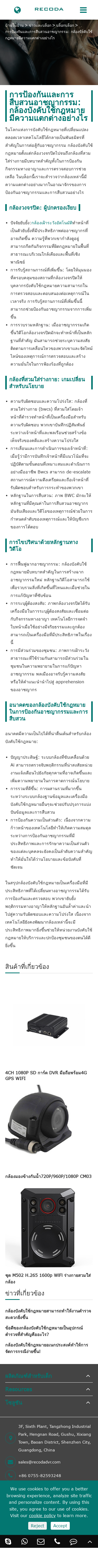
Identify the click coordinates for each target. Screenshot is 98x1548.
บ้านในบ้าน (14, 25)
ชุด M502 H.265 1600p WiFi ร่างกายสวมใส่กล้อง (48, 1278)
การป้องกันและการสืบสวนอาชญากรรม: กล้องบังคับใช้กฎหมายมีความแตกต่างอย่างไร (49, 34)
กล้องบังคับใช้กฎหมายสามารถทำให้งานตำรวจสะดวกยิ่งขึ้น (48, 1314)
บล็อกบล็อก (65, 25)
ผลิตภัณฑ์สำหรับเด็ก (28, 1375)
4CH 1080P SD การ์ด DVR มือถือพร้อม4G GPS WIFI (46, 1075)
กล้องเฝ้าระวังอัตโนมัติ (51, 222)
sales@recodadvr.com (33, 1461)
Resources (18, 1389)
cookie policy (42, 1515)
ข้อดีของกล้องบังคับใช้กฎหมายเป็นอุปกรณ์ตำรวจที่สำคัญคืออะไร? (44, 1331)
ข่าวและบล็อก (40, 25)
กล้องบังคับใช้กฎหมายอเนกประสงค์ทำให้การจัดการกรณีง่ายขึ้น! (46, 1348)
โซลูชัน (13, 1402)
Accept (60, 1525)
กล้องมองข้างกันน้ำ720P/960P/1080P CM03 (48, 1176)
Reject (37, 1525)
